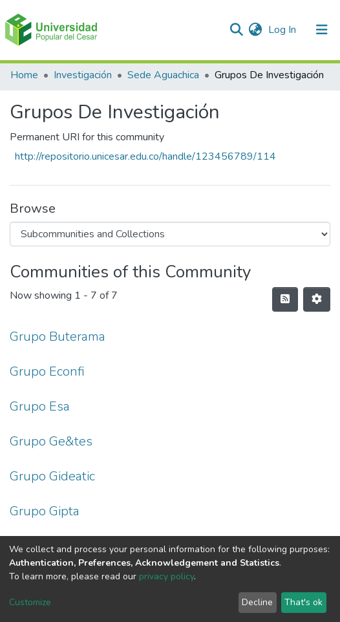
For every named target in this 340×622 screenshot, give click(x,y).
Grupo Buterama (57, 336)
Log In (283, 30)
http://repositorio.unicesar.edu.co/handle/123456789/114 (145, 156)
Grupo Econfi (47, 371)
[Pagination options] (316, 299)
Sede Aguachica (163, 75)
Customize (30, 602)
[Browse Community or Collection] (170, 234)
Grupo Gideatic (52, 476)
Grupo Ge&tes (51, 441)
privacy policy (166, 576)
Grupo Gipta (45, 511)
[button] (255, 30)
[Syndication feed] (285, 299)
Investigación (83, 75)
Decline (257, 602)
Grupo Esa (40, 406)
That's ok (303, 602)
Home (24, 75)
